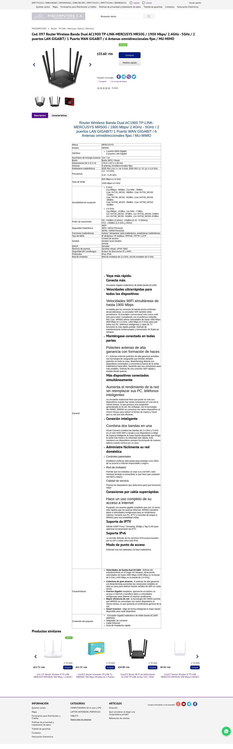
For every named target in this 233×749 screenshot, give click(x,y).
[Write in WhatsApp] (226, 731)
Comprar (129, 55)
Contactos (169, 7)
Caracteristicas (59, 115)
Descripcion (40, 115)
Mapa (55, 7)
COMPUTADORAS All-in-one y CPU (85, 708)
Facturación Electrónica (187, 7)
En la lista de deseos (119, 81)
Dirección (113, 708)
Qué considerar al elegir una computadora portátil (122, 713)
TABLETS (74, 716)
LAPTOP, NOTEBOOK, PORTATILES (85, 712)
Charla (147, 2)
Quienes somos (43, 7)
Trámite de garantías (153, 7)
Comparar (102, 81)
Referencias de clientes (119, 718)
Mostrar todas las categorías (80, 719)
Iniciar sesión (195, 2)
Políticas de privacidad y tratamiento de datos (120, 7)
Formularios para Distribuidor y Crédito (78, 7)
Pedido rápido (130, 62)
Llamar (134, 2)
